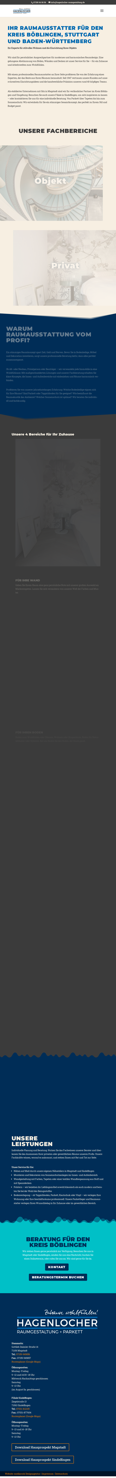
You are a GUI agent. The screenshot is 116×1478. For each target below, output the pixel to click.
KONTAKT (56, 1269)
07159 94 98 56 (39, 2)
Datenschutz (61, 1475)
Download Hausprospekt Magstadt (40, 1449)
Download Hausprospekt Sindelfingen (42, 1461)
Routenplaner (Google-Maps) (26, 1363)
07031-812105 (23, 1410)
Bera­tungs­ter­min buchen (58, 1279)
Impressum (48, 1475)
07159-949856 (23, 1356)
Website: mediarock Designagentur (22, 1475)
